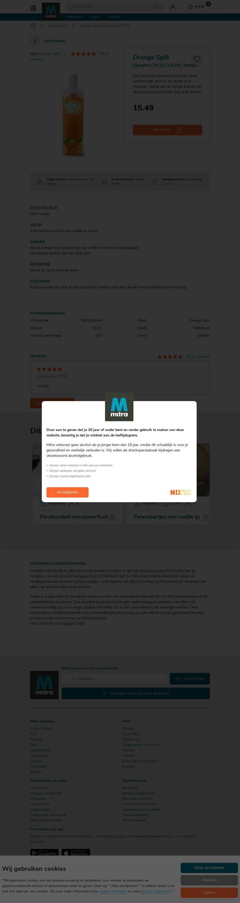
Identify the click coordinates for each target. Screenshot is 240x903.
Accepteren (67, 492)
